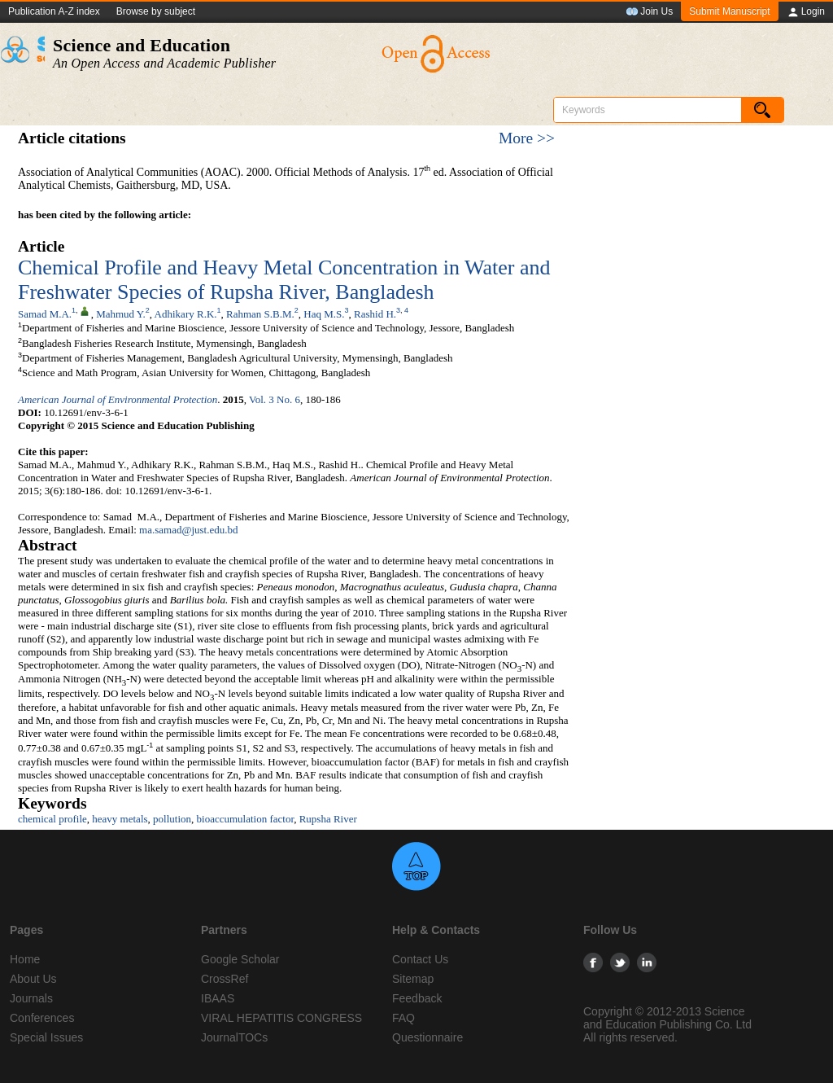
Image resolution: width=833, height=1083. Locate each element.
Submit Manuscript (729, 11)
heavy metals (119, 819)
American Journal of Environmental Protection (117, 399)
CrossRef (224, 978)
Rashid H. (375, 313)
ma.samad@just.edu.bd (188, 530)
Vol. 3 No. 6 (274, 399)
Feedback (417, 998)
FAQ (403, 1017)
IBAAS (217, 998)
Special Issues (46, 1037)
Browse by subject (155, 11)
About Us (33, 978)
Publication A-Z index (54, 11)
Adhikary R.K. (186, 313)
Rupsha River (328, 819)
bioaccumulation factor (245, 819)
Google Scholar (240, 959)
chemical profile (52, 819)
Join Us (649, 12)
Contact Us (420, 959)
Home (25, 959)
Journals (31, 998)
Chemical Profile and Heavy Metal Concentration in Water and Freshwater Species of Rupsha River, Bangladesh (284, 280)
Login (806, 12)
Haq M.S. (323, 313)
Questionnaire (427, 1037)
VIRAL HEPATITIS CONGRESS (281, 1017)
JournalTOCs (234, 1037)
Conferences (42, 1017)
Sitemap (413, 978)
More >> (527, 138)
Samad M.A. (45, 313)
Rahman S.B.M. (260, 313)
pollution (172, 819)
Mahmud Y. (121, 313)
